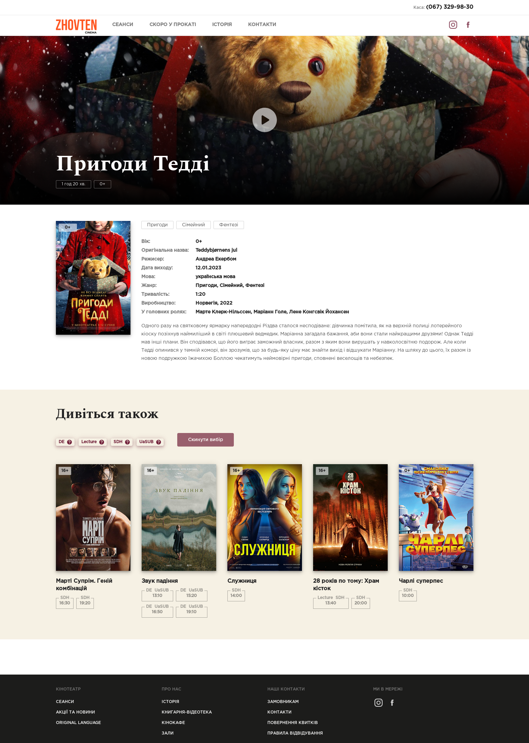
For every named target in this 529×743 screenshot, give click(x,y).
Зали (168, 733)
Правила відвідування (295, 733)
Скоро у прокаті (172, 25)
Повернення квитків (292, 723)
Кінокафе (173, 723)
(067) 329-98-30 (449, 7)
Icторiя (170, 702)
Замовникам (283, 702)
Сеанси (122, 25)
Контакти (262, 25)
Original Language (78, 723)
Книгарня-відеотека (187, 712)
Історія (222, 25)
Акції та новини (75, 712)
